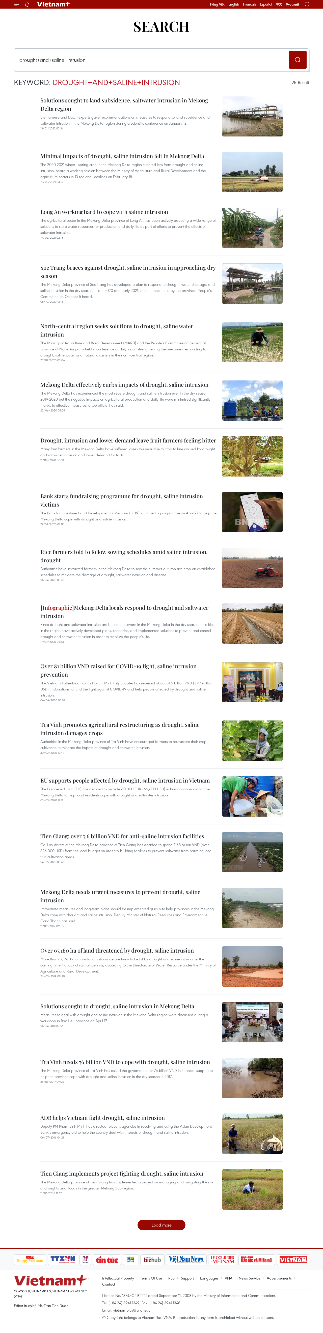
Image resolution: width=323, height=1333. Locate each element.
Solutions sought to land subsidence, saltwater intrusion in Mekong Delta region (124, 104)
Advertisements (279, 1278)
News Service (249, 1278)
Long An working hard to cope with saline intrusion (104, 211)
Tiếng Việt (217, 4)
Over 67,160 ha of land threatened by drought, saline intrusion (117, 950)
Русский (292, 4)
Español (266, 4)
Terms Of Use (151, 1278)
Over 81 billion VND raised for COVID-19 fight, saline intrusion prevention (118, 670)
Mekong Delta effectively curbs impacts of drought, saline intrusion (124, 384)
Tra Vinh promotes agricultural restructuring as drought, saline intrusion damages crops (120, 729)
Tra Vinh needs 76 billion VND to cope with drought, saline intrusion (125, 1062)
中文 (279, 4)
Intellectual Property (118, 1278)
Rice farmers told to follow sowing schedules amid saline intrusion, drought (124, 556)
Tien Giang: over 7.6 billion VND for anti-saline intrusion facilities (122, 836)
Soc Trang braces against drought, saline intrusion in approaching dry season (128, 272)
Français (249, 4)
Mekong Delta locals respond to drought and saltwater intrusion (124, 612)
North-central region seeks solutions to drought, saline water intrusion (116, 330)
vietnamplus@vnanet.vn (132, 1310)
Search (161, 25)
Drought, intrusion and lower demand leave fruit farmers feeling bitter (128, 440)
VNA (228, 1278)
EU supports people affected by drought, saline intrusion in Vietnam (125, 780)
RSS (171, 1278)
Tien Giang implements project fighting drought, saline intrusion (121, 1173)
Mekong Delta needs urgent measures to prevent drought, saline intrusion (120, 896)
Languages (209, 1278)
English (233, 4)
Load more (162, 1225)
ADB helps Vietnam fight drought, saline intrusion (102, 1117)
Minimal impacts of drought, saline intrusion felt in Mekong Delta (122, 156)
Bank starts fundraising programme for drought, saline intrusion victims (121, 500)
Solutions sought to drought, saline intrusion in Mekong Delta (117, 1006)
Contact (108, 1284)
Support (187, 1278)
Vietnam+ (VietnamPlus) (54, 4)
